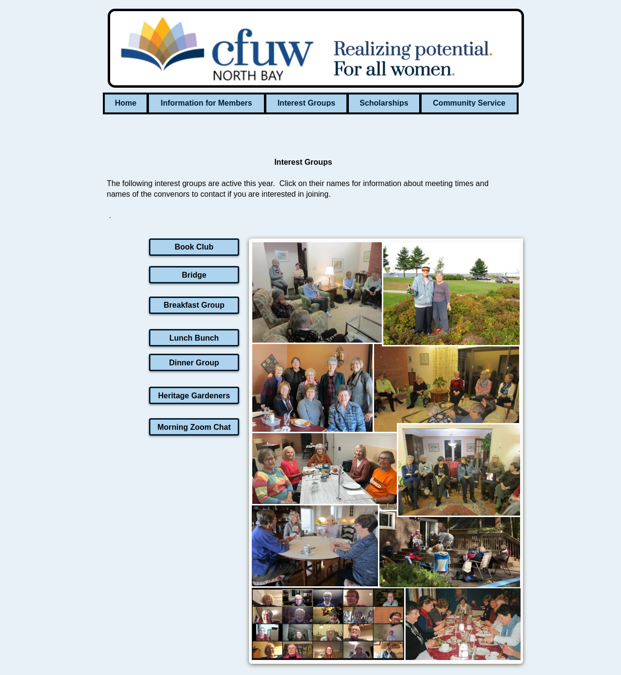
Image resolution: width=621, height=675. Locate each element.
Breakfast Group (193, 305)
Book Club (194, 247)
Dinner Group (194, 363)
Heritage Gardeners (194, 396)
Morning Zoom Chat (193, 427)
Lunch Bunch (194, 338)
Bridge (194, 275)
